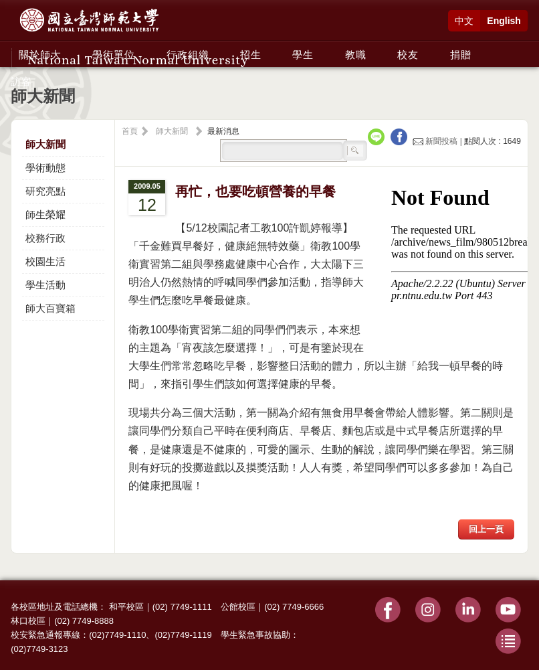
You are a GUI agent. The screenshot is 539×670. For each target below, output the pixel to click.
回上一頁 (486, 529)
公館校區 (238, 607)
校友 (408, 54)
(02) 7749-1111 (182, 607)
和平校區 (126, 607)
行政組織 (188, 54)
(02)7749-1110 (117, 635)
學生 (303, 54)
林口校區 (28, 621)
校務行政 (45, 238)
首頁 (130, 131)
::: (15, 47)
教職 (355, 54)
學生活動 (45, 284)
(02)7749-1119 (182, 635)
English (504, 20)
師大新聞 (45, 144)
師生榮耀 (45, 214)
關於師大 (40, 54)
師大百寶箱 (50, 308)
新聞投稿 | (438, 141)
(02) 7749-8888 (84, 621)
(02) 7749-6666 (294, 607)
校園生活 (45, 261)
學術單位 (113, 54)
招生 (250, 54)
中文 (464, 20)
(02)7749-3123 (39, 649)
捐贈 (460, 54)
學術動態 (45, 167)
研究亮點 (45, 191)
